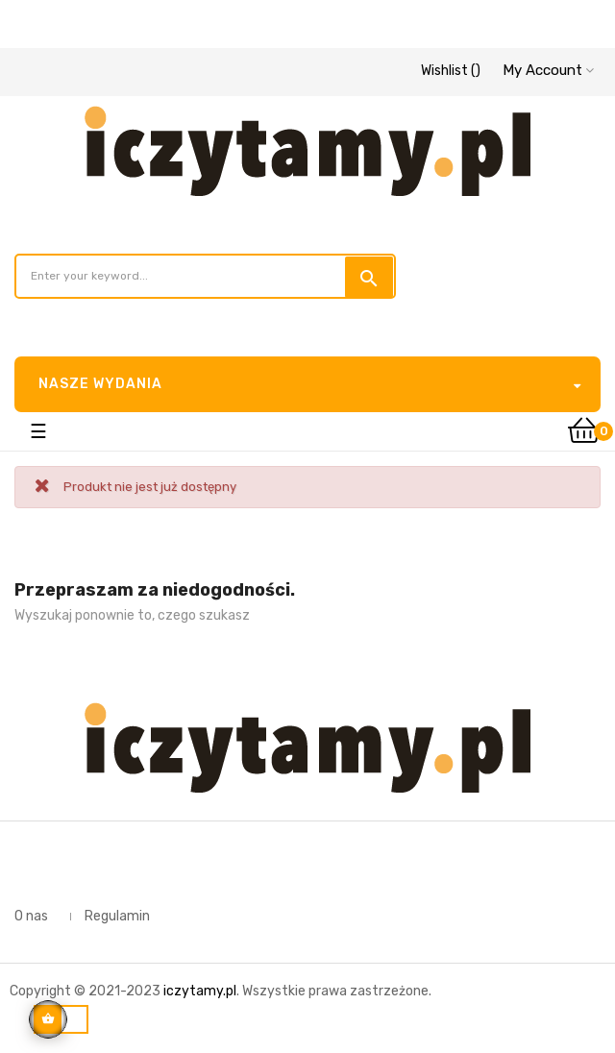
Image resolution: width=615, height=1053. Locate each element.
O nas (31, 916)
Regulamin (117, 916)
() (450, 70)
